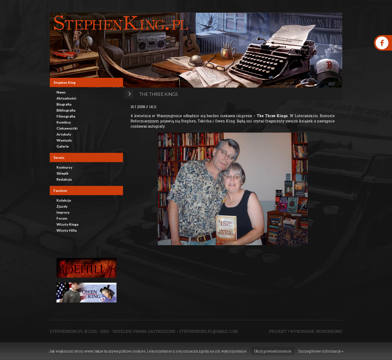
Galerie (62, 146)
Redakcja (64, 179)
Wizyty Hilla (66, 230)
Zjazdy (62, 206)
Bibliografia (66, 110)
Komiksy (63, 122)
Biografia (64, 104)
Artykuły (63, 134)
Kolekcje (63, 200)
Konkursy (64, 167)
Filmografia (65, 116)
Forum (61, 218)
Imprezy (63, 212)
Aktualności (66, 98)
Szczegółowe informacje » (320, 351)
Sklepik (62, 173)
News (61, 92)
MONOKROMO (329, 331)
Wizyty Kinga (67, 224)
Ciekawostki (67, 128)
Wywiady (64, 140)
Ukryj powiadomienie (272, 351)
